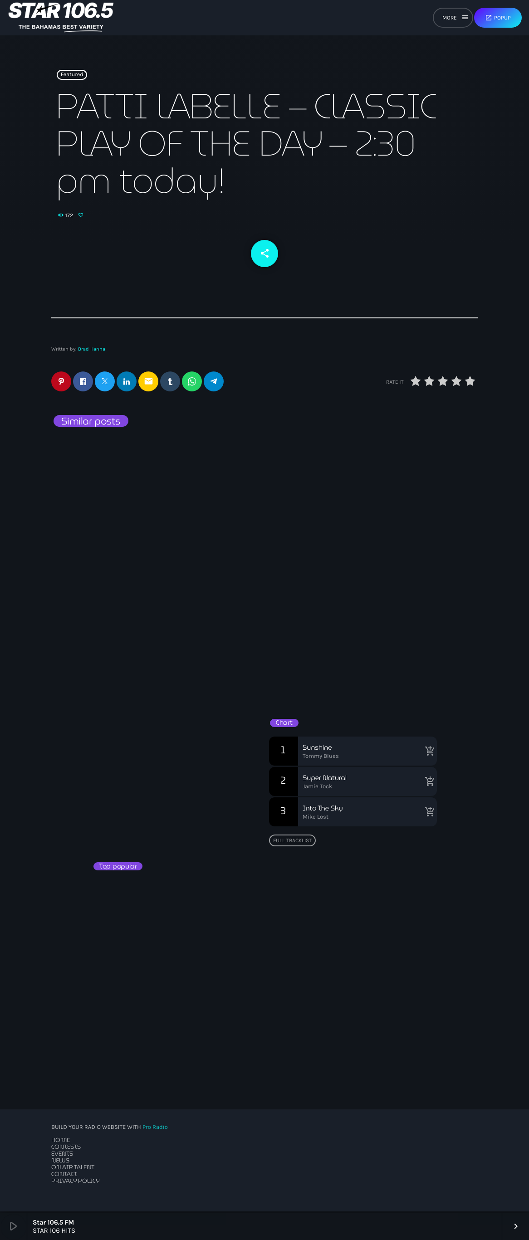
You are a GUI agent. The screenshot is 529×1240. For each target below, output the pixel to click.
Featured (72, 76)
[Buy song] (428, 751)
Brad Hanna (91, 350)
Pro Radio (155, 1128)
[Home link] (61, 18)
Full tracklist (292, 841)
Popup (498, 17)
